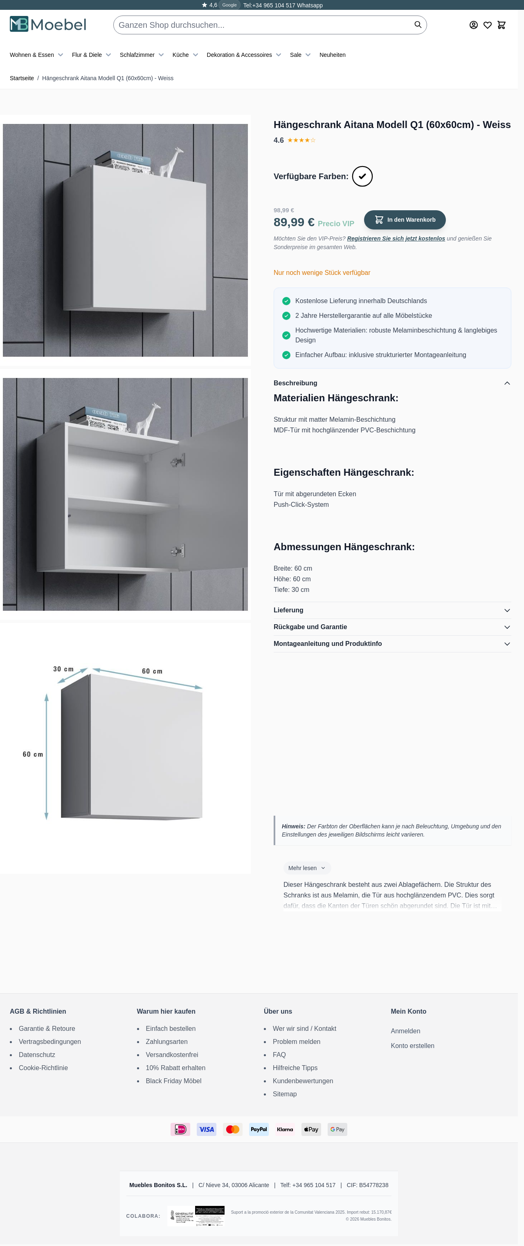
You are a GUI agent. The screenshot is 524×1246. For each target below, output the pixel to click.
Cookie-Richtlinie (43, 1067)
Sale (301, 55)
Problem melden (297, 1041)
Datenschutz (37, 1054)
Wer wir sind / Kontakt (304, 1028)
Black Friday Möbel (174, 1080)
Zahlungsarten (167, 1041)
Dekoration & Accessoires (245, 55)
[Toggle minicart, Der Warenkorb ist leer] (501, 24)
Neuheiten (332, 55)
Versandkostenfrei (172, 1054)
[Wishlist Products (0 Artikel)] (487, 24)
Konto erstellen (413, 1045)
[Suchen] (418, 25)
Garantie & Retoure (47, 1028)
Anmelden (406, 1031)
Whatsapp (309, 5)
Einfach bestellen (171, 1028)
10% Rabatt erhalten (176, 1067)
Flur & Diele (92, 55)
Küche (186, 55)
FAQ (279, 1054)
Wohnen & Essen (37, 55)
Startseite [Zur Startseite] (22, 78)
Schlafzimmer (143, 55)
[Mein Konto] (473, 24)
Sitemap (285, 1094)
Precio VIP (336, 224)
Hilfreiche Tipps (295, 1067)
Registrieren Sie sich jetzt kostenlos (396, 238)
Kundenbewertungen (303, 1080)
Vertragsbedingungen (50, 1041)
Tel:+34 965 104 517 (269, 5)
